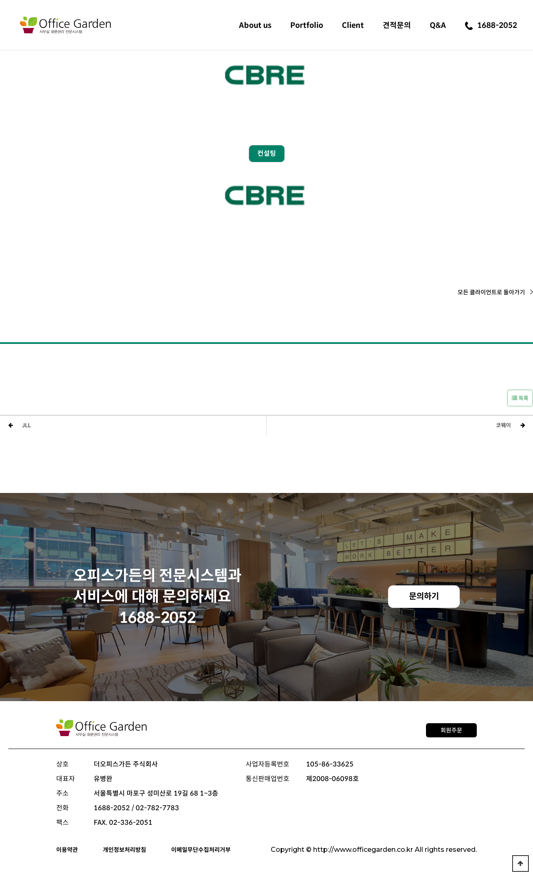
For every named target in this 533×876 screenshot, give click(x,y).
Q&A (438, 25)
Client (353, 25)
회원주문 (451, 730)
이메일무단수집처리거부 (201, 850)
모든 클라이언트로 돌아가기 (495, 292)
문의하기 (424, 596)
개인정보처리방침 (124, 850)
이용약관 (67, 850)
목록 (520, 398)
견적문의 (397, 25)
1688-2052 (491, 25)
